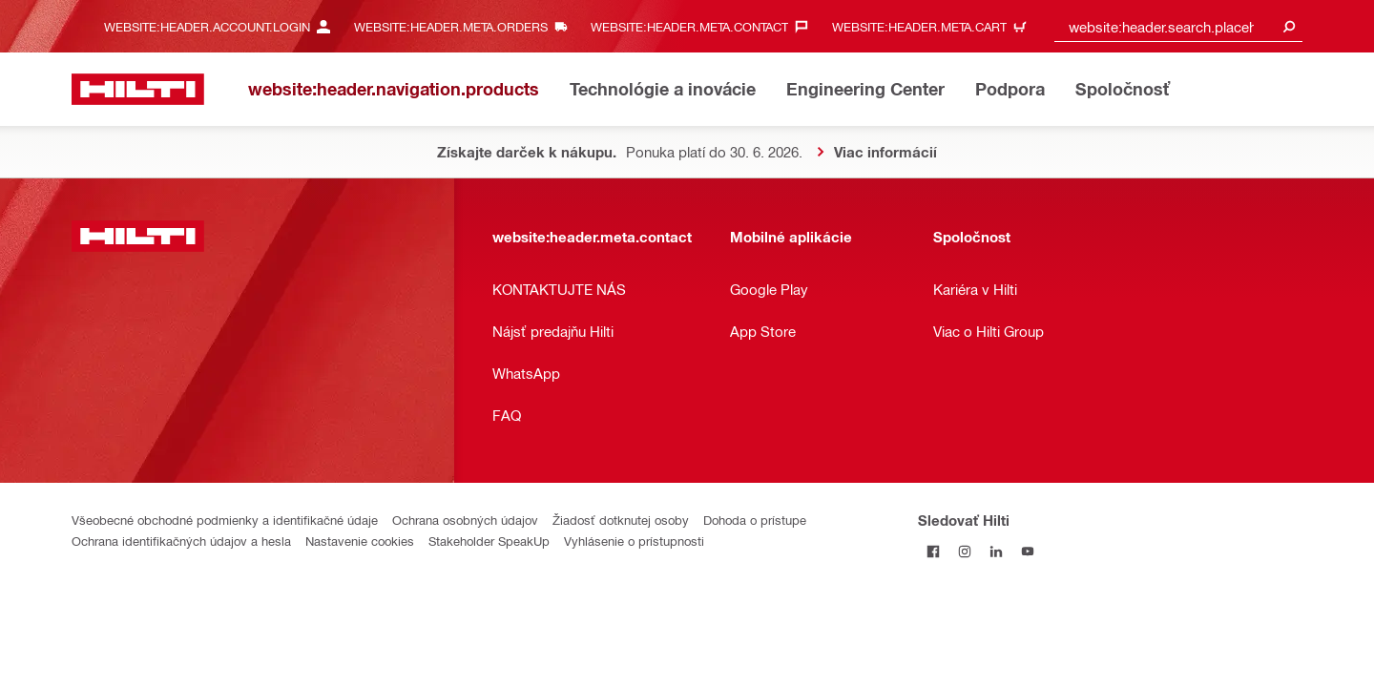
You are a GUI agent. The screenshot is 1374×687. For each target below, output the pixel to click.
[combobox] (1178, 26)
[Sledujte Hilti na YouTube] (1028, 551)
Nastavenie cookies (359, 540)
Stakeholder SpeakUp (489, 540)
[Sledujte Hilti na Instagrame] (965, 551)
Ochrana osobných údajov (465, 519)
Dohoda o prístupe (754, 519)
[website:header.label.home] (138, 89)
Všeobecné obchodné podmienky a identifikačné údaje (225, 519)
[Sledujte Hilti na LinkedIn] (996, 551)
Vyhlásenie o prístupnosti (634, 540)
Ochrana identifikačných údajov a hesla (181, 540)
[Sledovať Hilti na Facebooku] (933, 551)
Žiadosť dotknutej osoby (620, 519)
